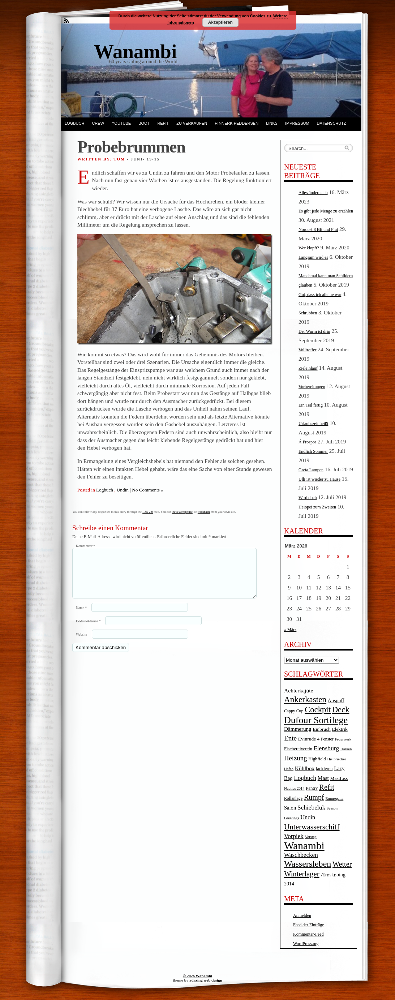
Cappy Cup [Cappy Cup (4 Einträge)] (293, 711)
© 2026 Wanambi (197, 976)
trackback (204, 512)
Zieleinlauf (308, 368)
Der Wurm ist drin (314, 331)
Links (272, 123)
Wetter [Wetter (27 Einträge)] (342, 864)
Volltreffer (308, 349)
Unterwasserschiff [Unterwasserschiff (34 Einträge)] (312, 827)
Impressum (297, 123)
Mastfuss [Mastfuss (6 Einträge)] (339, 778)
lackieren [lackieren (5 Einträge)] (324, 768)
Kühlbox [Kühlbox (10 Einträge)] (305, 768)
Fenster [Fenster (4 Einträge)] (327, 739)
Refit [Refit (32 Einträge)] (326, 787)
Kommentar (85, 546)
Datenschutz (331, 123)
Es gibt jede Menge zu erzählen (326, 211)
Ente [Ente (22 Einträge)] (290, 738)
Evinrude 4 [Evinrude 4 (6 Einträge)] (308, 739)
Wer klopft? (309, 247)
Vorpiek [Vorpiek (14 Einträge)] (294, 836)
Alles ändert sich (313, 192)
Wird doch (308, 497)
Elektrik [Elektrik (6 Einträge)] (339, 729)
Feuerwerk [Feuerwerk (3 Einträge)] (343, 739)
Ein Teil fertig (311, 405)
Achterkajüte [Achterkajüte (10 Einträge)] (298, 690)
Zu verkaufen (191, 123)
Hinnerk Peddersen (236, 123)
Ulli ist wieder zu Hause (319, 479)
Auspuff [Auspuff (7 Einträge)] (336, 700)
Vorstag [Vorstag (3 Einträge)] (311, 837)
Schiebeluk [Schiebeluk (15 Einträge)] (311, 807)
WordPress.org (305, 943)
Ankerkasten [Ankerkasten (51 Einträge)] (305, 699)
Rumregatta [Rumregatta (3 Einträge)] (334, 799)
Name (81, 616)
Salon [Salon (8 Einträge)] (290, 808)
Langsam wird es (313, 257)
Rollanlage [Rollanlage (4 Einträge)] (293, 798)
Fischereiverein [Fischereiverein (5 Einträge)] (298, 748)
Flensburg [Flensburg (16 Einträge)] (326, 748)
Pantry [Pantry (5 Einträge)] (312, 788)
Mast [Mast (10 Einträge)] (323, 778)
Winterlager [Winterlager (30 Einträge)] (301, 874)
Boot (144, 123)
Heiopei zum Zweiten (317, 507)
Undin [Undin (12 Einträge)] (307, 817)
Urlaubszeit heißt (313, 423)
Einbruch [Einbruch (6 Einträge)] (321, 729)
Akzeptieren (220, 22)
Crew (98, 123)
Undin (123, 490)
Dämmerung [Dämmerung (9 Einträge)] (298, 729)
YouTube (121, 123)
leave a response (182, 512)
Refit (163, 123)
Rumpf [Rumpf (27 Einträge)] (314, 797)
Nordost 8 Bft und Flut (318, 229)
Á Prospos (308, 442)
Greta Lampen (311, 469)
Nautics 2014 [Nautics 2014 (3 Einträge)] (294, 788)
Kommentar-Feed (308, 934)
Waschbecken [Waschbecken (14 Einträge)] (301, 854)
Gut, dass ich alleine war (320, 294)
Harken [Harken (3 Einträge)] (346, 749)
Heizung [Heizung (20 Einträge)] (295, 758)
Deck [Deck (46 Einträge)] (340, 709)
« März (290, 629)
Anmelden (302, 915)
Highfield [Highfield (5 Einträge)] (317, 758)
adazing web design (205, 980)
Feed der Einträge (308, 924)
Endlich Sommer (313, 451)
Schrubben (308, 313)
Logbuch (74, 123)
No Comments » (147, 490)
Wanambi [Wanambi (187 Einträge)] (304, 845)
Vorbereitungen (312, 386)
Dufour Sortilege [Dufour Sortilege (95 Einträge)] (316, 720)
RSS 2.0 (147, 512)
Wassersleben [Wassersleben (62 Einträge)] (307, 863)
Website (81, 643)
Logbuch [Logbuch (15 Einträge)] (305, 777)
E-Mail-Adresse (88, 630)
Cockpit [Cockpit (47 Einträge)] (318, 709)
